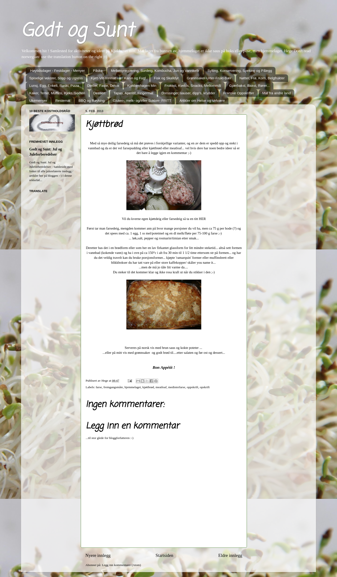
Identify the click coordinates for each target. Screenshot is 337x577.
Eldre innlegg (230, 555)
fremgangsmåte (113, 387)
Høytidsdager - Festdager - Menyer (57, 71)
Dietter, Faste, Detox (103, 86)
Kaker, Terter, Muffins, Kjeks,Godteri (57, 93)
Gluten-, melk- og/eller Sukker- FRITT (142, 100)
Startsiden (164, 555)
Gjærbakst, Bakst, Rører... (249, 86)
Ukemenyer (38, 100)
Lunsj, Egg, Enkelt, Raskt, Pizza (54, 86)
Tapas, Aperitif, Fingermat (133, 93)
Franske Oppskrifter (238, 93)
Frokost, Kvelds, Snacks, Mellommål (193, 86)
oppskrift (192, 387)
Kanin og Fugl (135, 78)
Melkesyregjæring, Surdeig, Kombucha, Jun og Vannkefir (155, 71)
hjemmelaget (133, 387)
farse (99, 387)
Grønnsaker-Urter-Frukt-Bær (209, 78)
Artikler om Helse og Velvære (202, 100)
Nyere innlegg (98, 555)
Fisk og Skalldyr (166, 78)
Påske (98, 71)
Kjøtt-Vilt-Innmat (103, 78)
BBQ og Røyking (91, 100)
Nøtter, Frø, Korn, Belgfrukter (262, 78)
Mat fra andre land (276, 93)
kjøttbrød (148, 387)
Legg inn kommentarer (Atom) (121, 565)
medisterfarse (176, 387)
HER (202, 219)
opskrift (205, 387)
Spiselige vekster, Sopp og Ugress (56, 78)
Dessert (99, 93)
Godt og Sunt (77, 31)
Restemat (62, 100)
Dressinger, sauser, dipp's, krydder (188, 93)
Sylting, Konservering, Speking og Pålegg (239, 71)
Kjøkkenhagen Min (141, 86)
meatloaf (161, 387)
